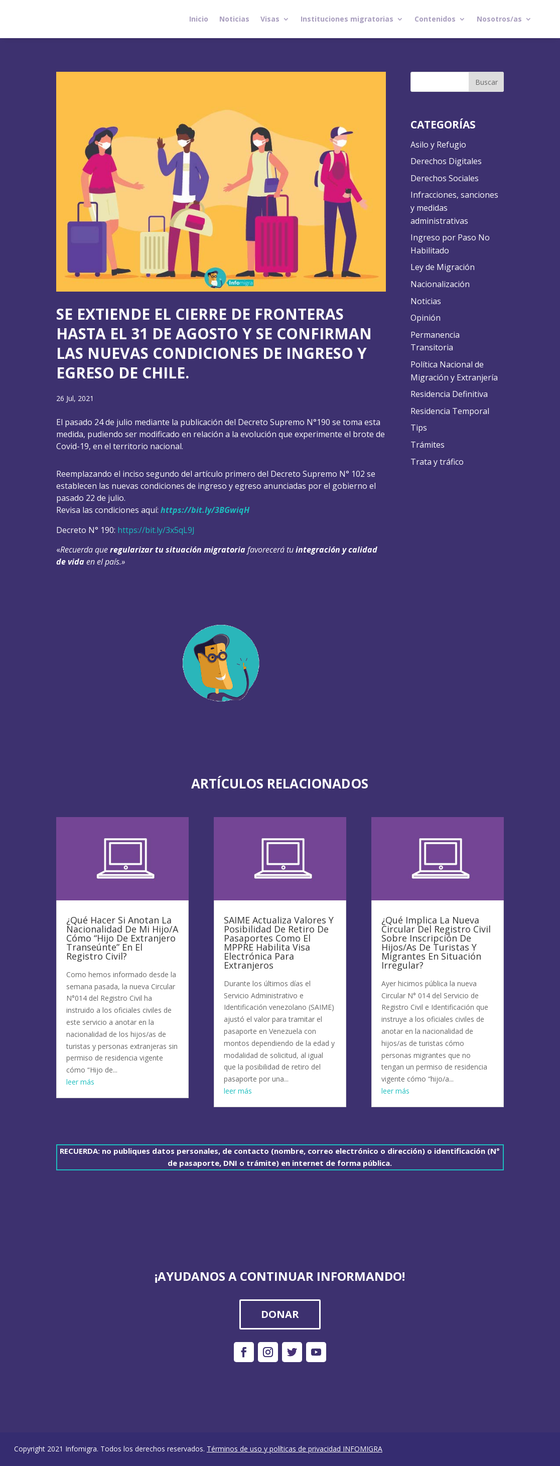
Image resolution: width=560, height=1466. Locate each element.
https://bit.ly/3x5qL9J (156, 530)
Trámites (427, 444)
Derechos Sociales (444, 178)
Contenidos (435, 19)
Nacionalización (440, 284)
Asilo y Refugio (438, 144)
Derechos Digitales (446, 161)
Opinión (425, 317)
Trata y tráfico (437, 461)
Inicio (198, 19)
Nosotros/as (499, 19)
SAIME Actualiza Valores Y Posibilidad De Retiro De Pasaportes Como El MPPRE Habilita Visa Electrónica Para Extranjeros (279, 942)
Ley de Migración (442, 267)
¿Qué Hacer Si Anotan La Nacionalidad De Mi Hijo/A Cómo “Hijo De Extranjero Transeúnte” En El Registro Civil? (122, 938)
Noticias (234, 19)
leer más (80, 1082)
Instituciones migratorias (347, 19)
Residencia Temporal (449, 411)
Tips (418, 427)
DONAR (280, 1314)
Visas (269, 19)
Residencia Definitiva (449, 393)
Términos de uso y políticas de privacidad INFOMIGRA (294, 1448)
